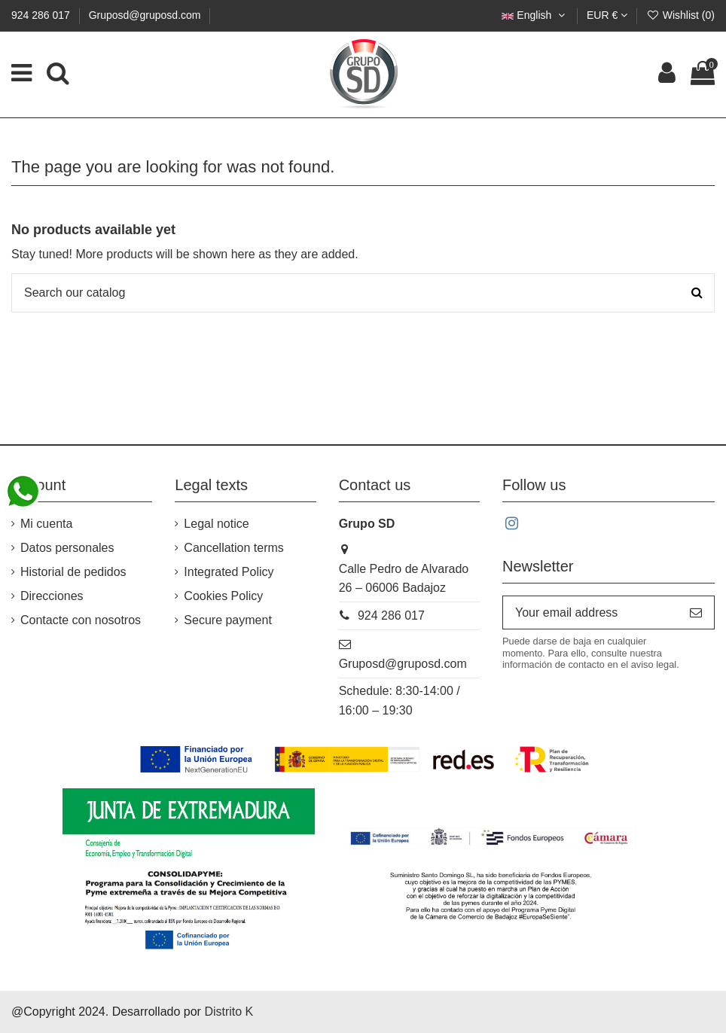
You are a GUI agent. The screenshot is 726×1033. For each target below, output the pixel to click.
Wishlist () (680, 15)
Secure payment (228, 620)
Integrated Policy (228, 571)
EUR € (607, 15)
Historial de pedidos (73, 571)
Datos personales (67, 547)
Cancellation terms (234, 547)
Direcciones (52, 596)
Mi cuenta (46, 523)
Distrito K (228, 1011)
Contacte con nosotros (80, 620)
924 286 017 (42, 15)
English (535, 15)
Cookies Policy (223, 596)
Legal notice (216, 523)
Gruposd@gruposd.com (145, 15)
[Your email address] (590, 612)
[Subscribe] (696, 612)
